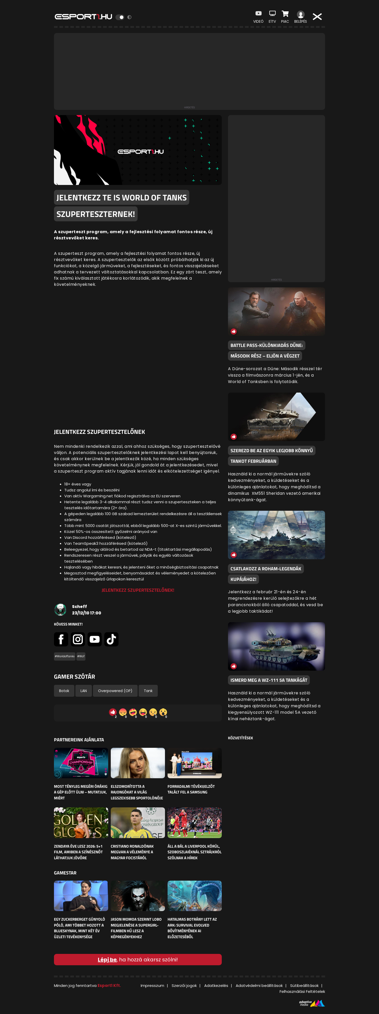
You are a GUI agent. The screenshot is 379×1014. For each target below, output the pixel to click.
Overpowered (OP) (115, 690)
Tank (148, 690)
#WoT (81, 656)
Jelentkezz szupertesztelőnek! (138, 590)
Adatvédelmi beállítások (259, 985)
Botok (64, 690)
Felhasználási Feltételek (302, 991)
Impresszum (152, 985)
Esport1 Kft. (109, 985)
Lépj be (107, 959)
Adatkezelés (216, 985)
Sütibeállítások (304, 985)
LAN (84, 690)
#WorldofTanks (65, 656)
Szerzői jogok (184, 985)
